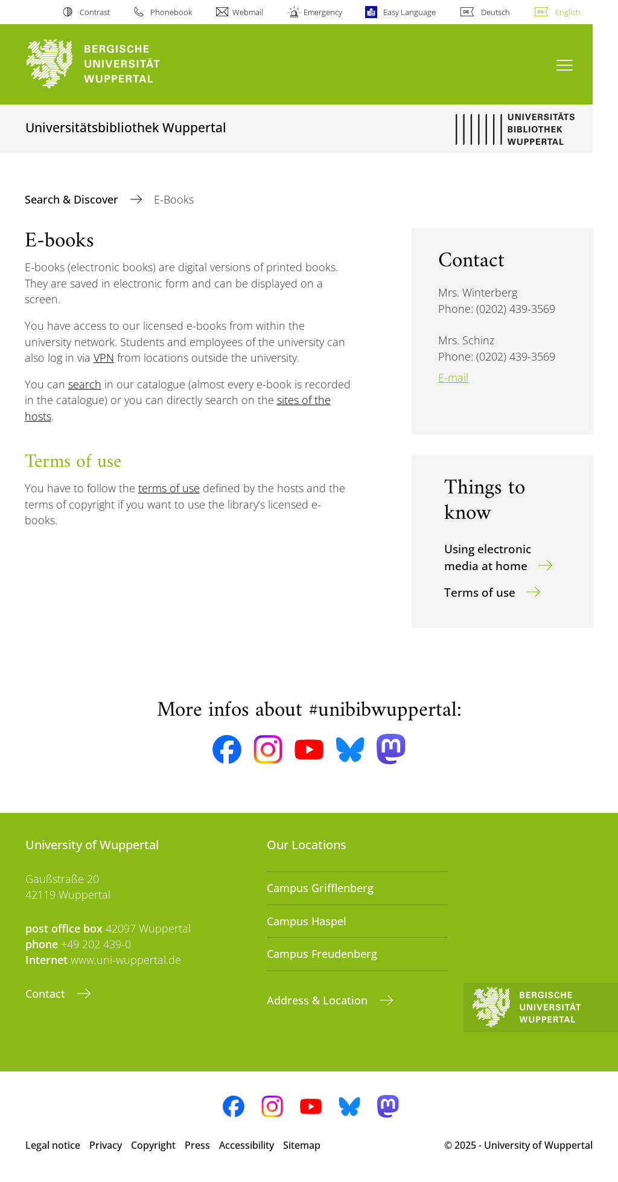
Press (197, 1145)
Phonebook (171, 12)
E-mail (453, 377)
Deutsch (495, 12)
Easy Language (409, 12)
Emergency (323, 12)
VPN (104, 357)
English (568, 12)
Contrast (95, 12)
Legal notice (52, 1145)
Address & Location (319, 1000)
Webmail (247, 12)
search (84, 384)
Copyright (153, 1145)
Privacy (105, 1145)
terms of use (169, 488)
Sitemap (301, 1145)
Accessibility (246, 1145)
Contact (46, 993)
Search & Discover (73, 199)
